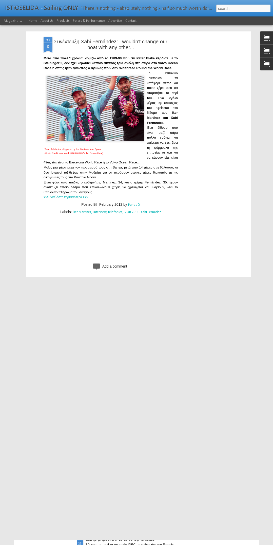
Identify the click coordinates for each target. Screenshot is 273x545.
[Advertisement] (205, 79)
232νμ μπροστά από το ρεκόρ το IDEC (120, 539)
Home (33, 21)
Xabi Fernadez (151, 174)
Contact (130, 21)
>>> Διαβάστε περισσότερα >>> (66, 159)
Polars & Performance (89, 21)
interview (99, 174)
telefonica (115, 174)
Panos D (134, 167)
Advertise (115, 21)
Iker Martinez (82, 174)
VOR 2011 (132, 174)
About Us (47, 21)
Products (63, 21)
